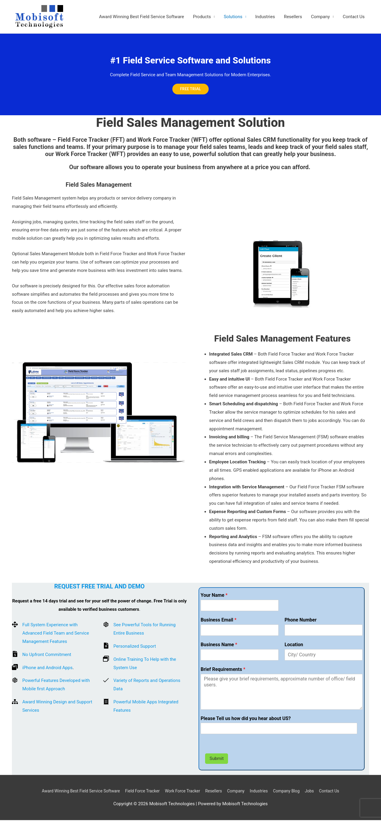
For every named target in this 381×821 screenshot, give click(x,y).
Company (320, 17)
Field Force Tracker (138, 791)
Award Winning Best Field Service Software (141, 17)
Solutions (233, 17)
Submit (217, 759)
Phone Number (301, 621)
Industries (265, 17)
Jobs (319, 791)
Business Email (218, 621)
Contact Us (354, 17)
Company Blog (294, 791)
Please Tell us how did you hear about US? (246, 719)
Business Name (219, 645)
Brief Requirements (223, 670)
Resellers (293, 17)
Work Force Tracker (182, 791)
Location (294, 645)
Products (202, 17)
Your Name (214, 596)
